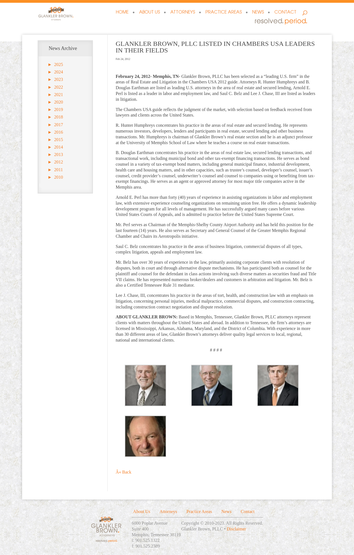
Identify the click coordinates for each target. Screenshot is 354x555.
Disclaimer (236, 529)
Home (122, 12)
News (258, 12)
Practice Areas (223, 12)
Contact (285, 12)
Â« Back (123, 472)
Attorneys (182, 12)
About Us (149, 12)
